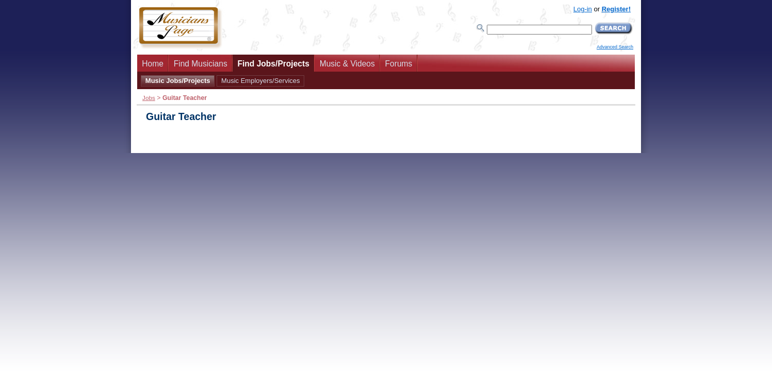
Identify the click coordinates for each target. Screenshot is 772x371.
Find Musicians (200, 63)
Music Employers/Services (260, 81)
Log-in (582, 9)
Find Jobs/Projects (273, 63)
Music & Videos (347, 63)
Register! (616, 9)
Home (152, 63)
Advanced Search (615, 46)
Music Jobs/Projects (177, 81)
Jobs (148, 97)
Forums (399, 63)
